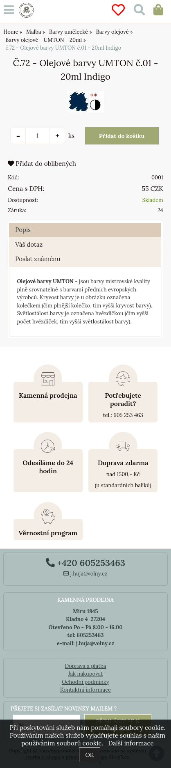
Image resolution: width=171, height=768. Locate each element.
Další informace (130, 743)
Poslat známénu (37, 259)
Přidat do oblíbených (42, 163)
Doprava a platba (85, 666)
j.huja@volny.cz (85, 573)
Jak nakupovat (85, 673)
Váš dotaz (29, 244)
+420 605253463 (85, 563)
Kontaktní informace (85, 689)
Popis (23, 230)
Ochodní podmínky (85, 682)
